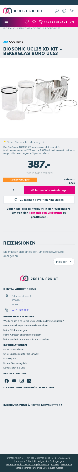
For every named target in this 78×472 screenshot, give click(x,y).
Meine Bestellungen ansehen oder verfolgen (25, 325)
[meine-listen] (27, 22)
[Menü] (6, 22)
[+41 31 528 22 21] (53, 22)
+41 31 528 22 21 (20, 310)
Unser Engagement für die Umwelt (20, 353)
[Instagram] (21, 380)
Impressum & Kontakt (25, 461)
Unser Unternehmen (13, 349)
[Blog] (34, 22)
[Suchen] (57, 11)
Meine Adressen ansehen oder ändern (22, 334)
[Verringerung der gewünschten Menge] (6, 190)
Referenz (69, 179)
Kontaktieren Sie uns (14, 367)
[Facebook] (6, 380)
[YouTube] (14, 380)
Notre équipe (9, 358)
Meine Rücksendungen (15, 330)
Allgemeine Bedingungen (51, 461)
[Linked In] (29, 380)
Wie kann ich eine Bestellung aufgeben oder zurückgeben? (33, 320)
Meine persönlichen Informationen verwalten (26, 339)
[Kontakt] (72, 22)
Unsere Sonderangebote (15, 363)
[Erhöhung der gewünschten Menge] (21, 190)
